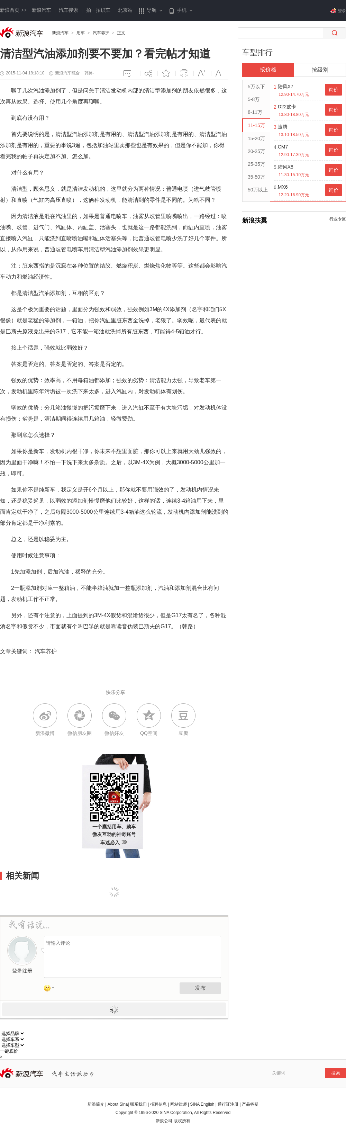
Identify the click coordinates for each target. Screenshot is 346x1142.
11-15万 (256, 125)
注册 (27, 970)
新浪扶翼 (254, 220)
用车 (80, 32)
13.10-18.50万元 (294, 134)
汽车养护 (101, 32)
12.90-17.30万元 (294, 154)
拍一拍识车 (98, 10)
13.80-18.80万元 (294, 114)
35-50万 (256, 177)
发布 (200, 988)
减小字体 (220, 73)
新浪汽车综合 (67, 73)
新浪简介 (96, 1104)
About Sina (118, 1104)
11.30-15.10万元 (294, 174)
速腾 (283, 126)
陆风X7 (285, 86)
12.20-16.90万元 (294, 194)
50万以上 (258, 189)
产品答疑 (250, 1104)
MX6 (283, 187)
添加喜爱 (166, 73)
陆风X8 (285, 167)
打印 (184, 73)
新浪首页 (13, 10)
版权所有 (182, 1120)
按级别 (320, 70)
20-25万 (256, 151)
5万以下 (256, 86)
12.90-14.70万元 (294, 94)
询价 (333, 89)
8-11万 (255, 112)
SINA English (202, 1104)
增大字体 (202, 73)
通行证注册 (228, 1104)
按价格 (268, 69)
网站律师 (178, 1104)
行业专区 (337, 219)
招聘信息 (158, 1104)
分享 (149, 73)
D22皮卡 (287, 106)
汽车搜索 (68, 10)
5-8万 (254, 99)
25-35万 (256, 164)
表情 (51, 989)
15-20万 (256, 138)
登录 (17, 970)
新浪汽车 (41, 10)
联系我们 (138, 1104)
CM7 (283, 147)
